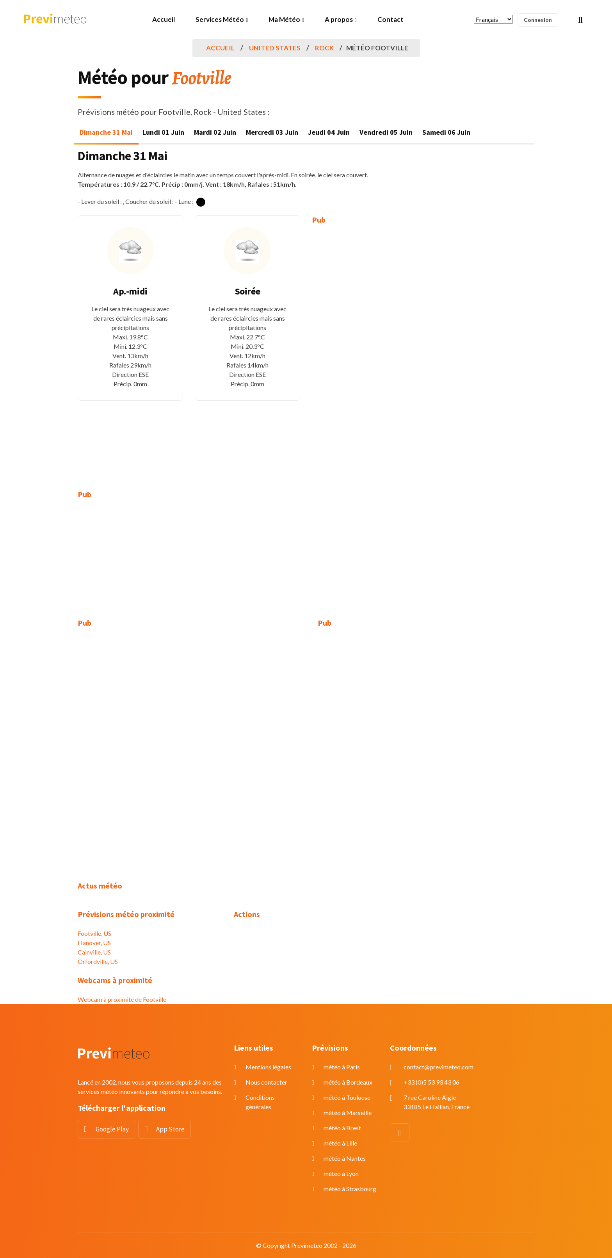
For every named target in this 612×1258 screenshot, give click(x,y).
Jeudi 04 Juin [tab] (329, 132)
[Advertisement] (364, 351)
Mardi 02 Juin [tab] (215, 132)
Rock (324, 48)
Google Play (112, 1129)
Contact (390, 19)
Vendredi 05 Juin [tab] (386, 132)
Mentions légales (268, 1067)
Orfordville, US (98, 961)
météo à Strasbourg (350, 1188)
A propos (339, 19)
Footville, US (94, 933)
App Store (170, 1129)
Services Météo (220, 19)
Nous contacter (266, 1082)
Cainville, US (94, 952)
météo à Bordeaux (348, 1082)
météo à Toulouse (347, 1097)
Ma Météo (284, 19)
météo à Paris (342, 1067)
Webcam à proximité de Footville (122, 999)
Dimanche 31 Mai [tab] (106, 132)
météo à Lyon (341, 1173)
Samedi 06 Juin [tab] (446, 132)
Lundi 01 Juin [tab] (163, 132)
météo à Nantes (345, 1158)
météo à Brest (342, 1127)
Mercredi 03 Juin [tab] (272, 132)
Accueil (163, 19)
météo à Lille (340, 1143)
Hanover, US (94, 942)
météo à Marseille (348, 1112)
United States (275, 48)
